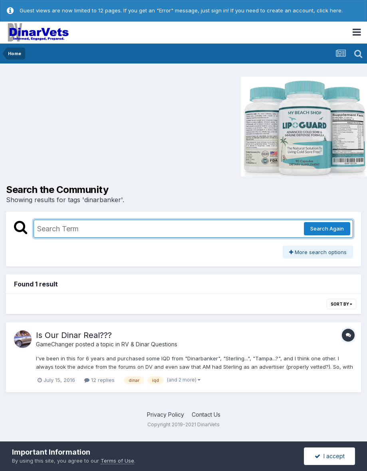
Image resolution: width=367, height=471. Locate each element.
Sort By (341, 304)
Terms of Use (117, 460)
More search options (318, 252)
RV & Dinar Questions (149, 344)
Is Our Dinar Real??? (74, 335)
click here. (330, 10)
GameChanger (55, 344)
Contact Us (206, 414)
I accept (330, 456)
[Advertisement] (73, 126)
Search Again (327, 228)
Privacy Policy (165, 414)
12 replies (99, 380)
